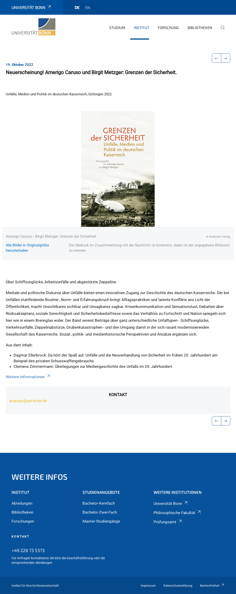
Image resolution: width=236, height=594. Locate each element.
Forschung (168, 27)
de (77, 7)
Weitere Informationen (28, 377)
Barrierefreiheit (212, 585)
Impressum (148, 585)
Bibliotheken (200, 27)
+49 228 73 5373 (28, 550)
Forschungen (23, 521)
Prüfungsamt (168, 522)
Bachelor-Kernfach (99, 503)
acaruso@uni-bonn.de (28, 400)
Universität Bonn (32, 7)
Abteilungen (22, 503)
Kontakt (118, 394)
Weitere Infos (40, 476)
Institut (141, 27)
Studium (117, 27)
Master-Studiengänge (101, 521)
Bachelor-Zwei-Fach (100, 512)
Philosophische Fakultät (177, 512)
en (87, 7)
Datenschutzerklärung (177, 585)
